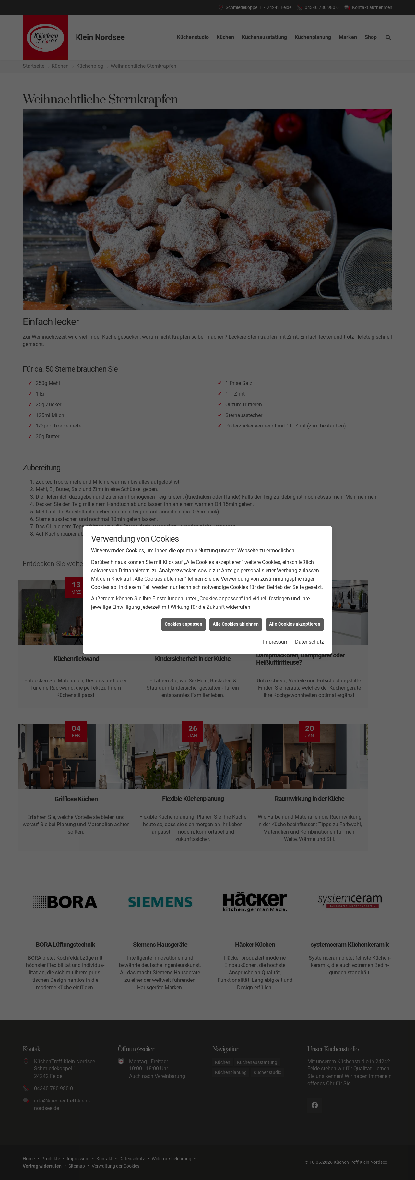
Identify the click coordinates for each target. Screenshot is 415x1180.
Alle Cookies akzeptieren (294, 623)
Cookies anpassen (183, 623)
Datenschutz (309, 641)
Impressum (276, 641)
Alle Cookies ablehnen (236, 623)
